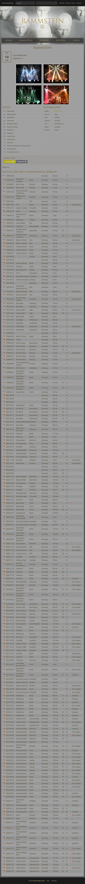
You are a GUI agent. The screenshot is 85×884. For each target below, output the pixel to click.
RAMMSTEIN (26, 40)
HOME (8, 40)
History (67, 3)
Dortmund (33, 450)
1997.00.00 (10, 256)
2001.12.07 (10, 463)
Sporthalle (19, 303)
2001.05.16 (10, 429)
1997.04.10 (10, 266)
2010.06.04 (10, 604)
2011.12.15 (10, 657)
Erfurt (31, 503)
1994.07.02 (10, 180)
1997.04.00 (10, 263)
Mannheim (33, 476)
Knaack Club (20, 392)
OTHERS (44, 40)
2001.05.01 (10, 405)
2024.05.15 (10, 815)
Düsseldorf (33, 273)
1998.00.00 (10, 333)
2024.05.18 (10, 818)
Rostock (32, 184)
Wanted (61, 3)
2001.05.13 (10, 415)
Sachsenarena (21, 443)
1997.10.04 (10, 316)
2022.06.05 (10, 793)
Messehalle (20, 316)
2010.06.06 (10, 611)
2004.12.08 (10, 483)
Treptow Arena (21, 247)
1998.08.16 (10, 368)
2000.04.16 (10, 392)
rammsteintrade (7, 3)
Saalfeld (32, 197)
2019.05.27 (10, 719)
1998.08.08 (10, 364)
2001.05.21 (10, 440)
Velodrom (19, 434)
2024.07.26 (10, 858)
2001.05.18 (10, 434)
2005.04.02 (10, 517)
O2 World (19, 627)
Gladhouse (19, 220)
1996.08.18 (10, 240)
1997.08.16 (10, 287)
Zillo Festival (20, 368)
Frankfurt (32, 447)
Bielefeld (32, 422)
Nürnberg (32, 346)
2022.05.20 (10, 760)
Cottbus (32, 220)
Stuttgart (32, 560)
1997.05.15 (10, 273)
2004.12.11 (10, 493)
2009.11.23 (10, 544)
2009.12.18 (10, 569)
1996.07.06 (10, 226)
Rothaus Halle (21, 624)
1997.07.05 (10, 280)
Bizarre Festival (21, 240)
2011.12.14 (10, 654)
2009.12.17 (10, 564)
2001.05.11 (10, 408)
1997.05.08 (10, 270)
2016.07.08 (10, 696)
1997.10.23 (10, 326)
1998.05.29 (10, 343)
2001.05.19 (10, 437)
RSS (48, 881)
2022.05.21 (10, 767)
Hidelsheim (33, 368)
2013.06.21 (10, 679)
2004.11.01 (10, 476)
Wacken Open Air (22, 682)
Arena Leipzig (21, 620)
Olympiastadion (21, 729)
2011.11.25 (10, 627)
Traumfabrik (20, 223)
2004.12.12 (10, 496)
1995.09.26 (10, 201)
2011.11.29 (10, 634)
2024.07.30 (10, 868)
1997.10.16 (10, 323)
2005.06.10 (10, 521)
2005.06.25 (10, 529)
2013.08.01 (10, 682)
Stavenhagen (34, 226)
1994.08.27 (10, 184)
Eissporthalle (20, 310)
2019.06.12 (10, 746)
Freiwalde (32, 208)
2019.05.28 (10, 725)
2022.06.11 (10, 801)
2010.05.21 (10, 589)
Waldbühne (20, 696)
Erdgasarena (20, 513)
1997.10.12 (10, 320)
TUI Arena (19, 660)
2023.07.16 (10, 812)
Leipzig (31, 256)
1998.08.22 (10, 372)
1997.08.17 (10, 291)
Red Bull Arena (21, 760)
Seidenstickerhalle (22, 422)
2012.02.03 (10, 660)
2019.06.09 (10, 742)
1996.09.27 (10, 247)
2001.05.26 (10, 443)
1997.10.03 (10, 310)
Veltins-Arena (21, 719)
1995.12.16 (10, 208)
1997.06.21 (10, 276)
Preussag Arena (21, 457)
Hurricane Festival (22, 276)
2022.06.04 (10, 777)
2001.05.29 (10, 447)
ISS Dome (19, 637)
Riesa (31, 215)
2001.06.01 (10, 457)
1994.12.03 (10, 192)
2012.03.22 (10, 664)
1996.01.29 (10, 211)
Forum (73, 3)
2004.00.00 (10, 467)
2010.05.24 (10, 600)
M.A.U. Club (20, 184)
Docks (18, 211)
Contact (78, 3)
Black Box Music (21, 689)
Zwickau (32, 280)
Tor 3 (18, 273)
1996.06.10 (10, 223)
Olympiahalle (20, 440)
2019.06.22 (10, 750)
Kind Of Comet (21, 336)
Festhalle (19, 447)
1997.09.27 (10, 303)
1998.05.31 (10, 353)
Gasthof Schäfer (22, 208)
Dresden (32, 364)
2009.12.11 (10, 557)
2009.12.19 (10, 575)
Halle (31, 310)
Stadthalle (19, 320)
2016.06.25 (10, 692)
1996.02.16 (10, 215)
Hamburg (32, 211)
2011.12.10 (10, 644)
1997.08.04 (10, 283)
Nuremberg (33, 343)
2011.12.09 (10, 640)
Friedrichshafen (34, 624)
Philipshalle (20, 326)
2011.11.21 (10, 624)
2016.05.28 (10, 689)
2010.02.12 (10, 585)
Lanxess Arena (21, 547)
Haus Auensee (21, 270)
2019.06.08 (10, 729)
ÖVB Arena (20, 634)
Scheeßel (32, 276)
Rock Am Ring (21, 353)
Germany (45, 176)
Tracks (18, 340)
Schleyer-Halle (21, 560)
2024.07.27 (10, 864)
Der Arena (19, 408)
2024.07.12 (10, 833)
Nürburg (32, 353)
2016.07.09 (10, 702)
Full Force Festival (22, 280)
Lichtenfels (33, 323)
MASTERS (61, 40)
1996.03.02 (10, 220)
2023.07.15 (10, 805)
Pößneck (32, 192)
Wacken (32, 682)
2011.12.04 (10, 637)
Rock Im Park (20, 343)
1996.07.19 (10, 230)
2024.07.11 (10, 822)
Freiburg (32, 463)
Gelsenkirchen (34, 719)
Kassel (31, 316)
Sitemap (53, 881)
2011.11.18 (10, 620)
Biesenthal (33, 230)
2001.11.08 (10, 460)
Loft (17, 205)
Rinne (18, 815)
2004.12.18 (10, 500)
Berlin (31, 180)
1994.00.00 (10, 176)
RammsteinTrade (39, 881)
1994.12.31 (10, 197)
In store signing (21, 263)
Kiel (30, 223)
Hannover (32, 457)
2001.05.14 (10, 422)
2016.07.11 (10, 709)
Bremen (32, 634)
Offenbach (33, 320)
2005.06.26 (10, 539)
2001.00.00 (10, 395)
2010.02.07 (10, 582)
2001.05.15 (10, 425)
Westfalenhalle (21, 450)
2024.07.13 (10, 843)
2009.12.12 (10, 560)
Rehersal (19, 266)
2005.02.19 (10, 513)
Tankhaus (19, 226)
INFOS (76, 40)
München (32, 440)
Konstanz (32, 299)
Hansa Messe (20, 483)
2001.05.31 (10, 450)
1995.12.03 (10, 205)
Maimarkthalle (21, 476)
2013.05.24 (10, 669)
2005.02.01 (10, 503)
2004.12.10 (10, 486)
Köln (30, 201)
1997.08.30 (10, 299)
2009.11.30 (10, 547)
